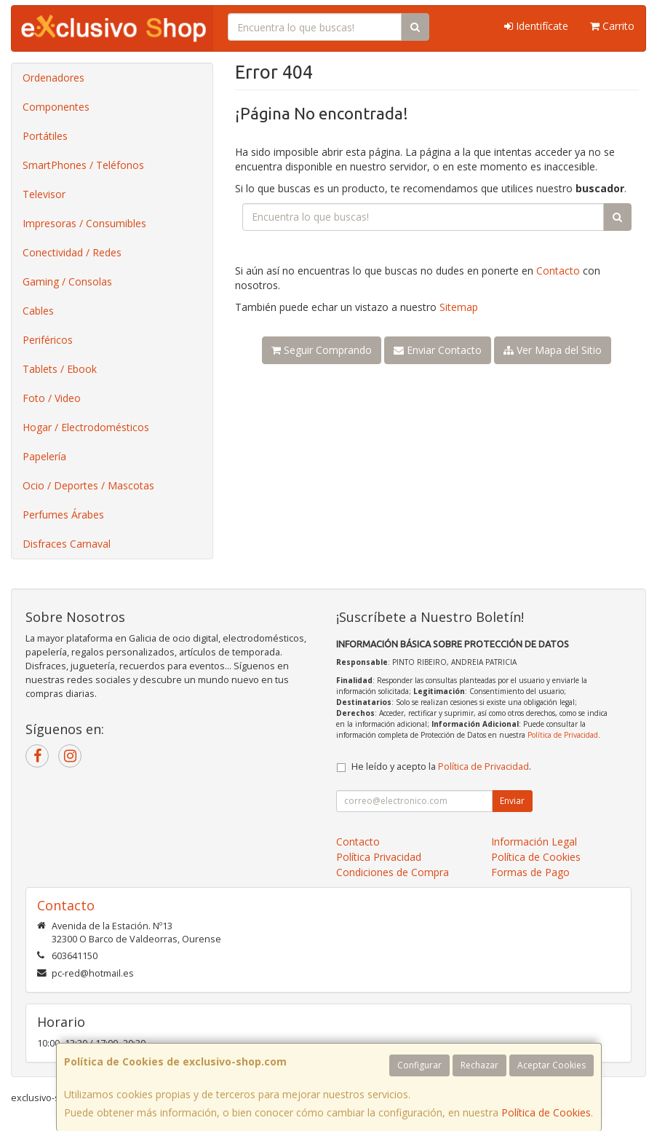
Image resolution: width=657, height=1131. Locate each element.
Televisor (44, 194)
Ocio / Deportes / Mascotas (88, 485)
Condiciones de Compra (392, 872)
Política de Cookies (546, 1112)
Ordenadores (53, 77)
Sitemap (458, 307)
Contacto (558, 270)
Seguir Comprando (321, 350)
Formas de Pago (530, 872)
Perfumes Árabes (63, 514)
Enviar (512, 801)
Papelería (44, 456)
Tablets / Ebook (60, 369)
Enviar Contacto (438, 350)
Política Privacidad (378, 857)
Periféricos (48, 340)
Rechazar (479, 1065)
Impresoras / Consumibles (84, 223)
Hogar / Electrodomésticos (86, 427)
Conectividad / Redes (72, 252)
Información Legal (534, 841)
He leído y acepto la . (441, 766)
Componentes (56, 107)
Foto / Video (52, 398)
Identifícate (536, 26)
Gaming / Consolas (67, 281)
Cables (38, 311)
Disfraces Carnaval (67, 544)
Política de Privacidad (562, 735)
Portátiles (45, 136)
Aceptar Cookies (551, 1065)
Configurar (419, 1065)
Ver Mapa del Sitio (552, 350)
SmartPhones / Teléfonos (83, 165)
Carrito (612, 26)
